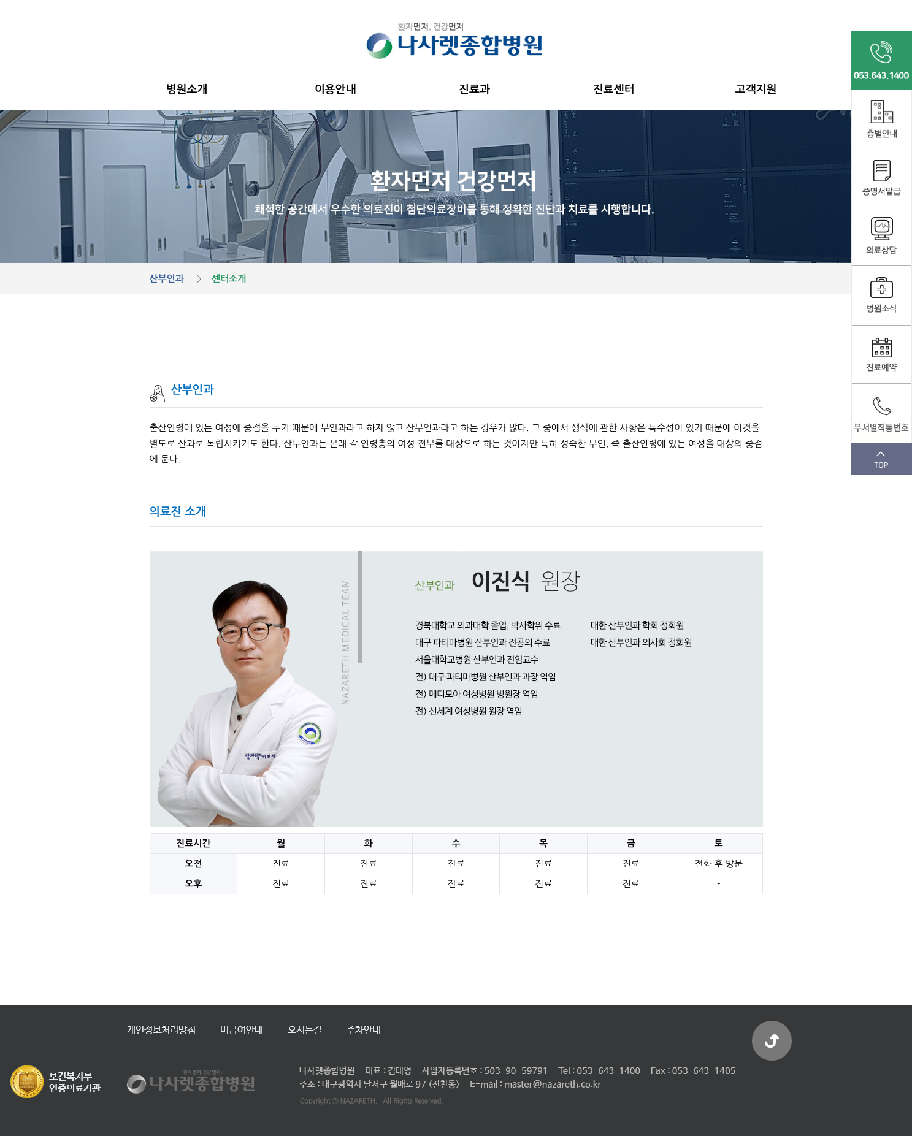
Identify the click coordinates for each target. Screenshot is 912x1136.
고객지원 (756, 89)
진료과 (474, 89)
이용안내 (335, 89)
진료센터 (614, 89)
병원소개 (187, 89)
